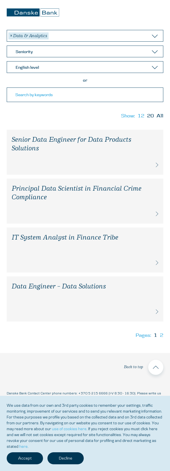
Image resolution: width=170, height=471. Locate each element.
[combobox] (85, 36)
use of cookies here (69, 429)
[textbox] (86, 51)
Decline (65, 458)
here (23, 446)
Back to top (143, 367)
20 (150, 116)
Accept (25, 458)
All (160, 116)
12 (141, 116)
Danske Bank (33, 12)
